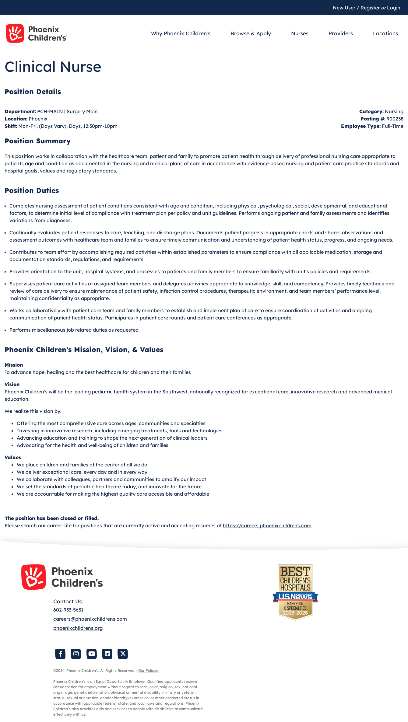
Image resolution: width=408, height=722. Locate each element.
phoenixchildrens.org (78, 628)
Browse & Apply (250, 33)
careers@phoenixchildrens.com (90, 619)
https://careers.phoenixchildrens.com (267, 525)
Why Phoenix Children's (180, 33)
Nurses (299, 33)
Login (393, 8)
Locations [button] (385, 33)
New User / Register (356, 8)
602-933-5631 (68, 610)
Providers (341, 33)
